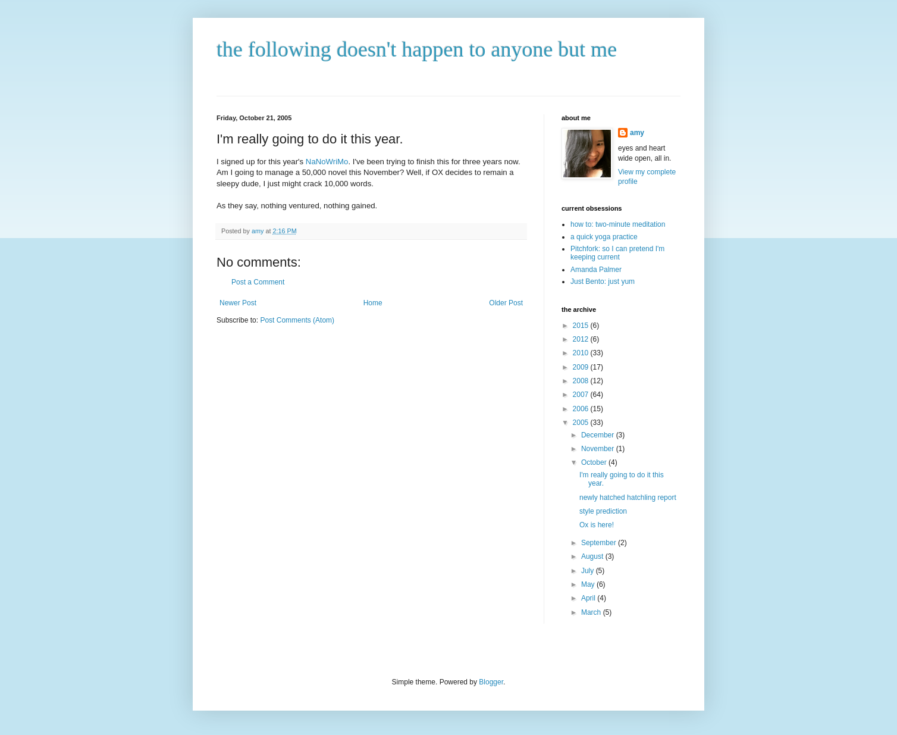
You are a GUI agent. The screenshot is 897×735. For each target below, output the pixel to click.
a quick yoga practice (604, 237)
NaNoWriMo (327, 161)
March (592, 612)
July (588, 571)
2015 (582, 325)
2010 (582, 353)
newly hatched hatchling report (627, 497)
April (589, 598)
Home (372, 303)
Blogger (491, 682)
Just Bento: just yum (602, 281)
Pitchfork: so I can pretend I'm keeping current (617, 253)
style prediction (603, 511)
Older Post (506, 303)
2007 (582, 394)
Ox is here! (596, 525)
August (593, 556)
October (595, 462)
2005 (582, 422)
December (598, 435)
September (599, 543)
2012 (582, 339)
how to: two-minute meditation (617, 224)
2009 (582, 367)
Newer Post (237, 303)
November (598, 449)
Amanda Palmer (596, 269)
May (589, 584)
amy (637, 133)
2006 (582, 409)
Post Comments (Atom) (297, 320)
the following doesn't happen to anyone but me (417, 49)
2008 (582, 381)
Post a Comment (257, 282)
